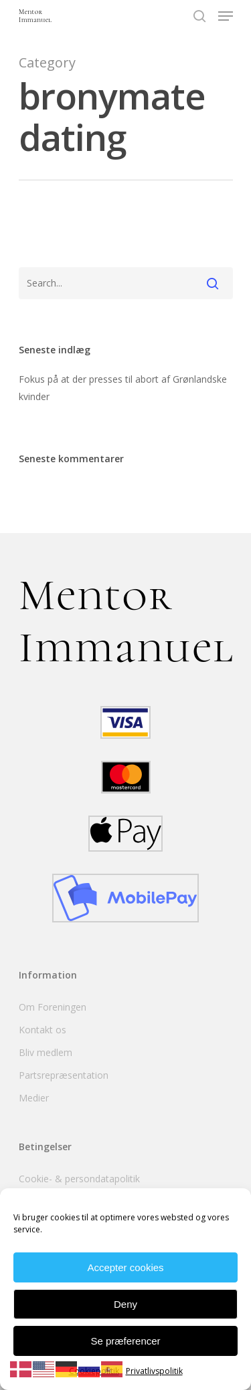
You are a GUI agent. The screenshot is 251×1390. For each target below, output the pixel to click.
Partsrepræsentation (63, 1075)
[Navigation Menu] (225, 16)
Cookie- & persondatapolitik (79, 1178)
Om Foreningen (52, 1007)
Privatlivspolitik (154, 1371)
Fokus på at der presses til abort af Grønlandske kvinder (123, 388)
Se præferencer (125, 1341)
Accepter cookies (125, 1267)
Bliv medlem (45, 1052)
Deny (125, 1304)
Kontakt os (42, 1029)
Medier (34, 1097)
